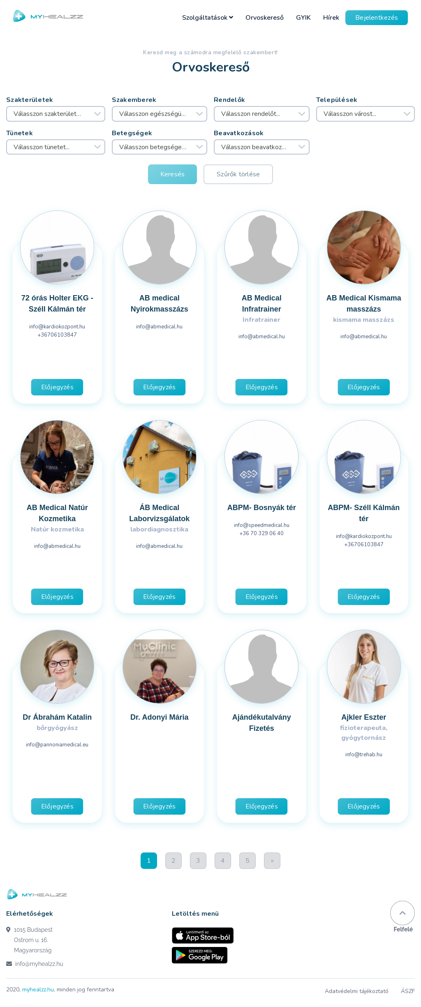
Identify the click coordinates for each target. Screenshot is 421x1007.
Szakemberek (134, 99)
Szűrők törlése (238, 174)
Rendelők (229, 99)
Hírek (331, 17)
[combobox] (55, 114)
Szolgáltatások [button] (207, 17)
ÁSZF (408, 991)
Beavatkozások (239, 133)
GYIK (303, 17)
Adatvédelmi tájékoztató (357, 991)
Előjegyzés (57, 387)
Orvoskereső (264, 17)
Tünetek (19, 133)
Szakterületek (29, 99)
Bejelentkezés (376, 17)
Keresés (172, 174)
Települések (337, 99)
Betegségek (132, 133)
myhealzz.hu (38, 989)
